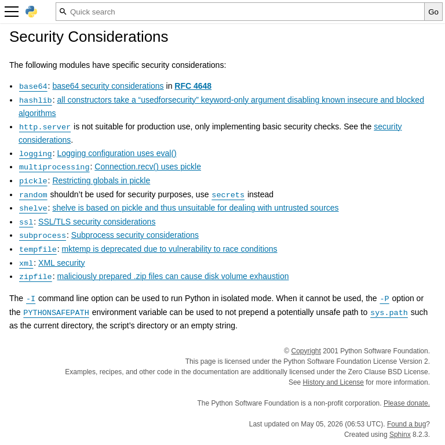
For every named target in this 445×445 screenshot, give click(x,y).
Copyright (306, 351)
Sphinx (400, 434)
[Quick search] (240, 11)
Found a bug (406, 424)
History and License (333, 382)
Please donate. (407, 403)
